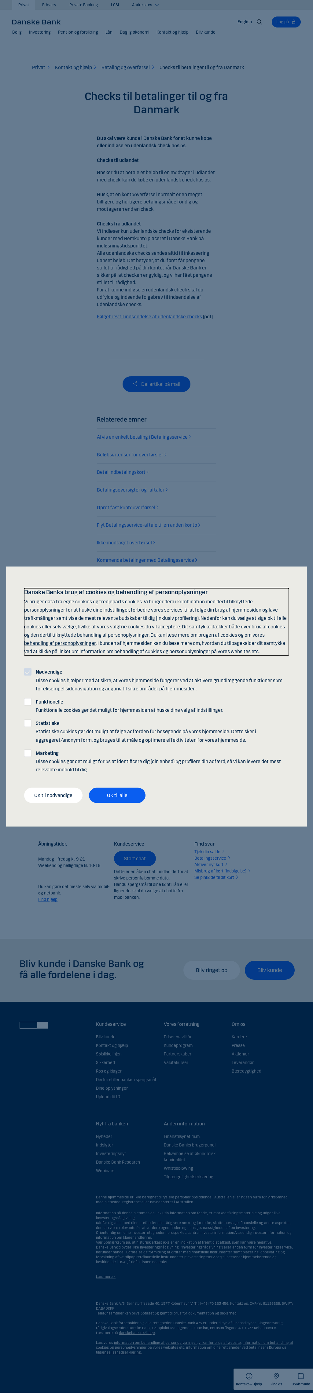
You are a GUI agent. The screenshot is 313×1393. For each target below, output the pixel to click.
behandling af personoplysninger (60, 643)
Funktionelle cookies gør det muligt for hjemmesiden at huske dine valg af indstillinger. (129, 706)
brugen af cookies (217, 635)
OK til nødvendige (53, 795)
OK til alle (117, 795)
